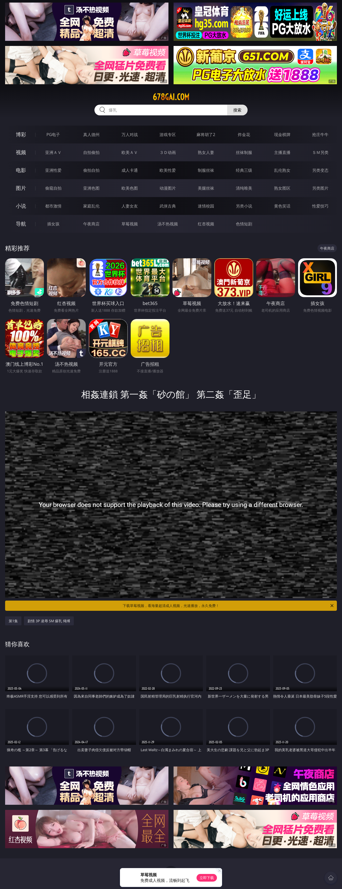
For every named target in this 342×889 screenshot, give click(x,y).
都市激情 (53, 206)
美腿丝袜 (206, 188)
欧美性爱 (168, 170)
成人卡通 (129, 170)
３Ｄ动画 (168, 152)
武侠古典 (168, 206)
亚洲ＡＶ (53, 152)
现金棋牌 (282, 134)
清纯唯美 (244, 188)
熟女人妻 (206, 152)
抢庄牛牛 (320, 134)
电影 (21, 170)
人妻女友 (129, 206)
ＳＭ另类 (320, 152)
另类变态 (320, 170)
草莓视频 (129, 224)
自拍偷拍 (91, 152)
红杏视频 (206, 224)
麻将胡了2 (206, 134)
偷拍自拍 (91, 170)
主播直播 (282, 152)
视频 (21, 152)
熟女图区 (282, 188)
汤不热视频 (167, 224)
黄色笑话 (282, 206)
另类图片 (320, 188)
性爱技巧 (320, 206)
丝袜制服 (244, 152)
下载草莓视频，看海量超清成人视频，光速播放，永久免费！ (228, 606)
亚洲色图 (91, 188)
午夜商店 (91, 224)
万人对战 (129, 134)
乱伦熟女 (282, 170)
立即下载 (207, 877)
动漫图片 (168, 188)
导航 (21, 223)
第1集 (13, 620)
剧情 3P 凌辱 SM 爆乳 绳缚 (49, 620)
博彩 (21, 134)
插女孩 (53, 224)
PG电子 (53, 134)
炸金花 (244, 134)
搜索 (237, 110)
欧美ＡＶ (129, 152)
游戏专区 (168, 134)
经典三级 (244, 170)
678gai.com (171, 97)
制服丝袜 (206, 170)
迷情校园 (206, 206)
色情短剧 (244, 224)
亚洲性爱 (53, 170)
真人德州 (91, 134)
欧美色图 (129, 188)
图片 (21, 188)
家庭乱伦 (91, 206)
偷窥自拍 (53, 188)
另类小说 (244, 206)
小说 (21, 205)
